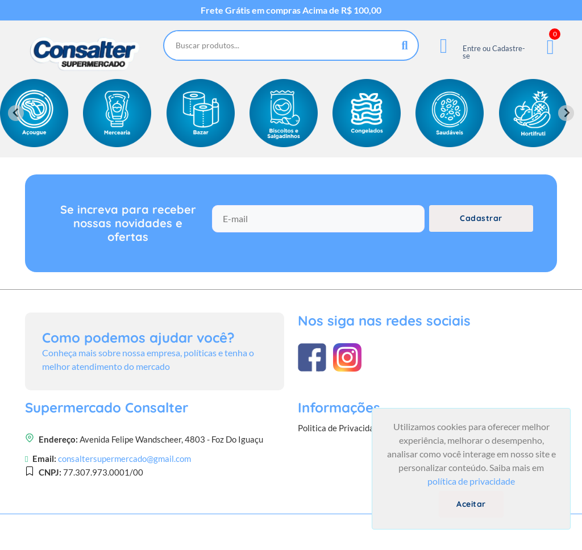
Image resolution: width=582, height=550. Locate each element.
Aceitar (471, 504)
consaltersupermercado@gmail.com (124, 458)
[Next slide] (566, 113)
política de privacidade (471, 481)
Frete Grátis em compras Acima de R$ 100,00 (291, 10)
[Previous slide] (16, 113)
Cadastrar (481, 218)
